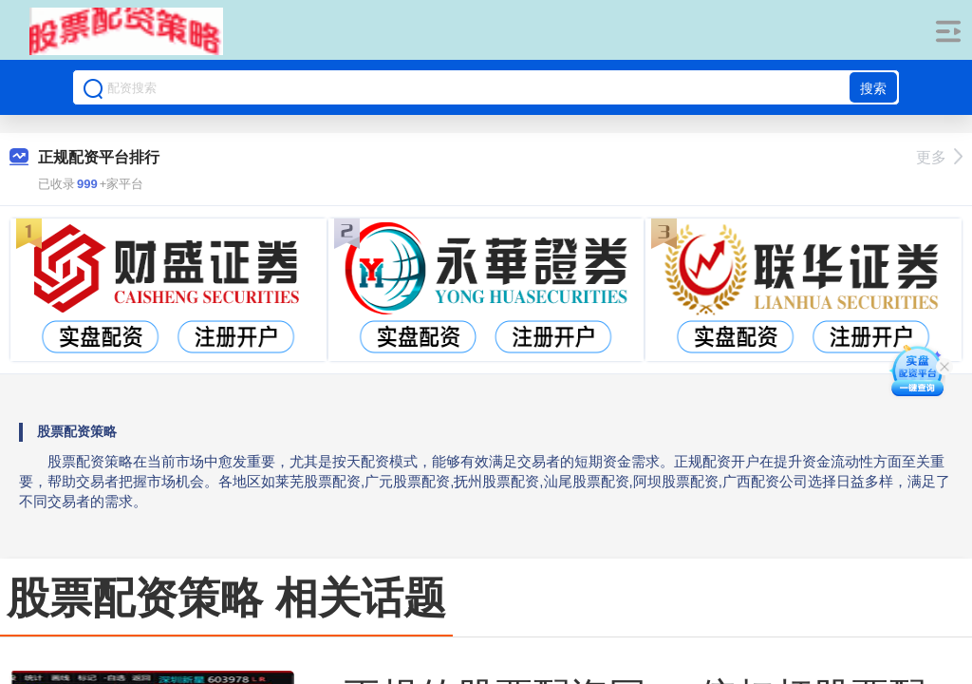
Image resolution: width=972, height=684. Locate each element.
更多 (939, 157)
